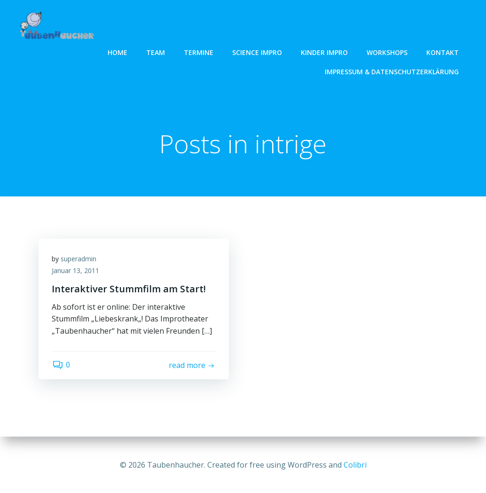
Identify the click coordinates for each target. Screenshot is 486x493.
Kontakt (443, 51)
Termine (199, 51)
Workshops (387, 51)
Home (118, 51)
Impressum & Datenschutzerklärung (392, 71)
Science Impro (257, 51)
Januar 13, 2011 (76, 271)
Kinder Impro (324, 51)
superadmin (79, 259)
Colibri (355, 465)
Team (156, 51)
